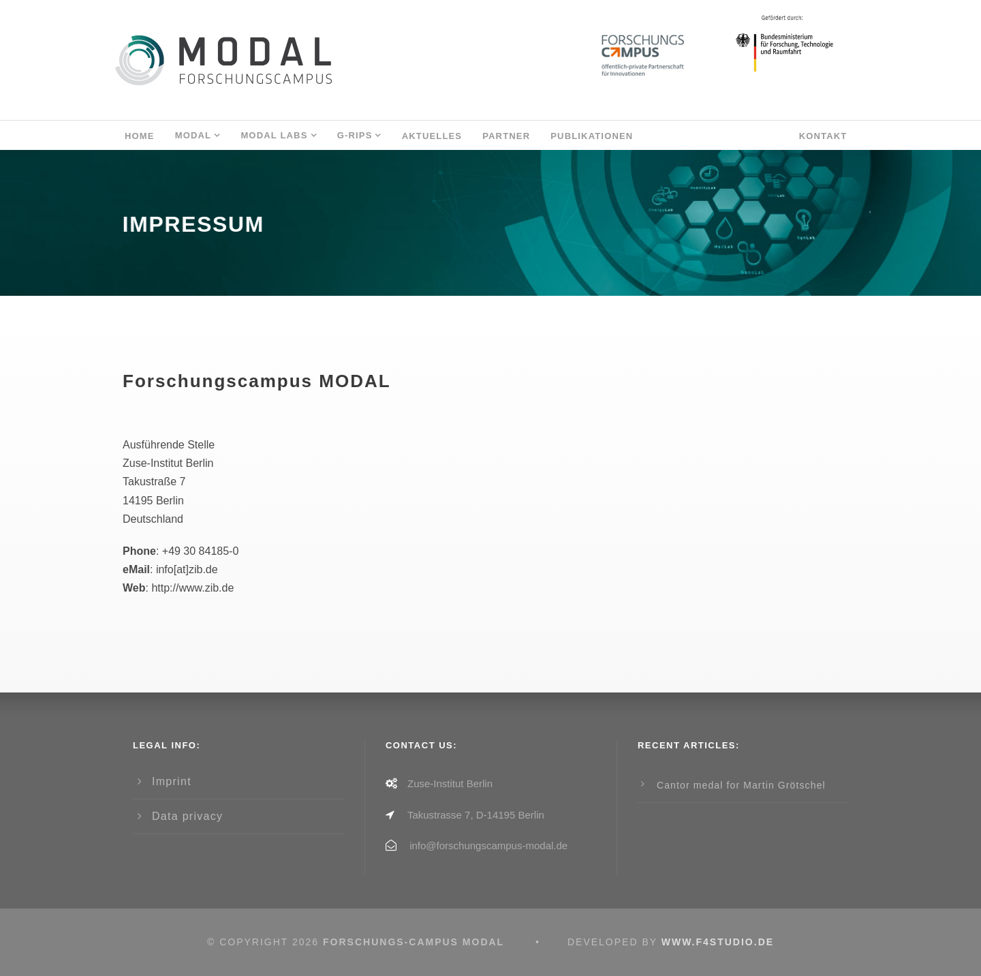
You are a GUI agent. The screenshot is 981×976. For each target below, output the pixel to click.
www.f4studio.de (717, 941)
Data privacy (187, 816)
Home (140, 136)
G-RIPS (355, 135)
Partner (506, 136)
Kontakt (823, 136)
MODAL (193, 135)
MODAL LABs (273, 135)
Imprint (171, 781)
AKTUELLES (432, 136)
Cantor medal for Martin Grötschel (741, 785)
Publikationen (591, 136)
